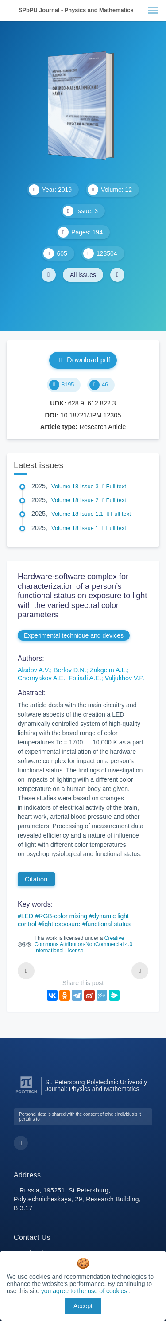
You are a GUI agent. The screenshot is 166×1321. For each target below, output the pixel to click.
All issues (83, 274)
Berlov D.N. (70, 670)
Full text (114, 486)
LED (27, 916)
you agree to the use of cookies (85, 1290)
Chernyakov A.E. (41, 678)
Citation (36, 879)
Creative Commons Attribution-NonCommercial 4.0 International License (83, 944)
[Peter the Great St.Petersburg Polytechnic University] (26, 1093)
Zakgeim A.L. (108, 670)
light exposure (61, 923)
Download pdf (83, 360)
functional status (108, 923)
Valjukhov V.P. (124, 678)
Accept (83, 1305)
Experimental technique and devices (74, 635)
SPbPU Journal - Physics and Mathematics (76, 10)
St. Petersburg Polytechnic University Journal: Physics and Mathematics (96, 1086)
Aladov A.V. (34, 670)
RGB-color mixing (63, 916)
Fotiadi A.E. (85, 678)
